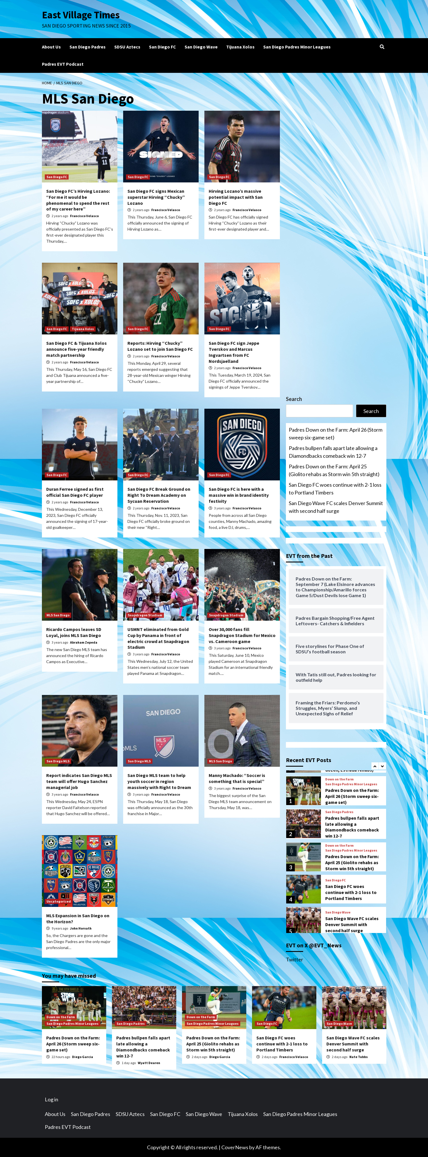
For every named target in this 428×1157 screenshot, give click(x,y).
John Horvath (81, 928)
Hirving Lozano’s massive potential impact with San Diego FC (236, 197)
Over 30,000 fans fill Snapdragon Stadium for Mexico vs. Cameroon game (242, 635)
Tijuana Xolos (240, 47)
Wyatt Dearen (149, 1063)
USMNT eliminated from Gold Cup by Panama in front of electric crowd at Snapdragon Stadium (158, 638)
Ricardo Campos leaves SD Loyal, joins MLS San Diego (73, 632)
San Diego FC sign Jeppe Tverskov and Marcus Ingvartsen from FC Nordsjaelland (234, 352)
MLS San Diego (58, 615)
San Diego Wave (201, 47)
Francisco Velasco (84, 216)
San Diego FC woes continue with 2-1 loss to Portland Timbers (335, 489)
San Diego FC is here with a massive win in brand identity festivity (239, 495)
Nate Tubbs (358, 1057)
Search (294, 399)
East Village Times (81, 15)
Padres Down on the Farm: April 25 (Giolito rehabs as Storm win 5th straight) (334, 470)
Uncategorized (59, 901)
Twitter (294, 959)
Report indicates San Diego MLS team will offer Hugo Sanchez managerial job (79, 781)
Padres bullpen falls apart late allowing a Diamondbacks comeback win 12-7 (333, 452)
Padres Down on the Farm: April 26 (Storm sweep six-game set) (335, 433)
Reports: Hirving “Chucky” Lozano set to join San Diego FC (160, 346)
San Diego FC (162, 47)
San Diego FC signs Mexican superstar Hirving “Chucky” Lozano (156, 197)
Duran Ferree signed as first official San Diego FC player (75, 492)
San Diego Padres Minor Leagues (297, 47)
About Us (51, 47)
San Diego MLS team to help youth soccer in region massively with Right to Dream (159, 781)
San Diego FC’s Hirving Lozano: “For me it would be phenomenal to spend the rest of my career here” (78, 200)
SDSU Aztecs (127, 47)
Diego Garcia (82, 1057)
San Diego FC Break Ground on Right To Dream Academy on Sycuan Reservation (158, 495)
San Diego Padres (87, 47)
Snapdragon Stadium (145, 615)
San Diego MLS (58, 761)
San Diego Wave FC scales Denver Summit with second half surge (336, 507)
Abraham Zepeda (83, 642)
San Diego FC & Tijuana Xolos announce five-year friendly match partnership (76, 349)
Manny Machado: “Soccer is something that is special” (237, 778)
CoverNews (234, 1147)
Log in (51, 1099)
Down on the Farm (339, 779)
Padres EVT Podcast (63, 64)
